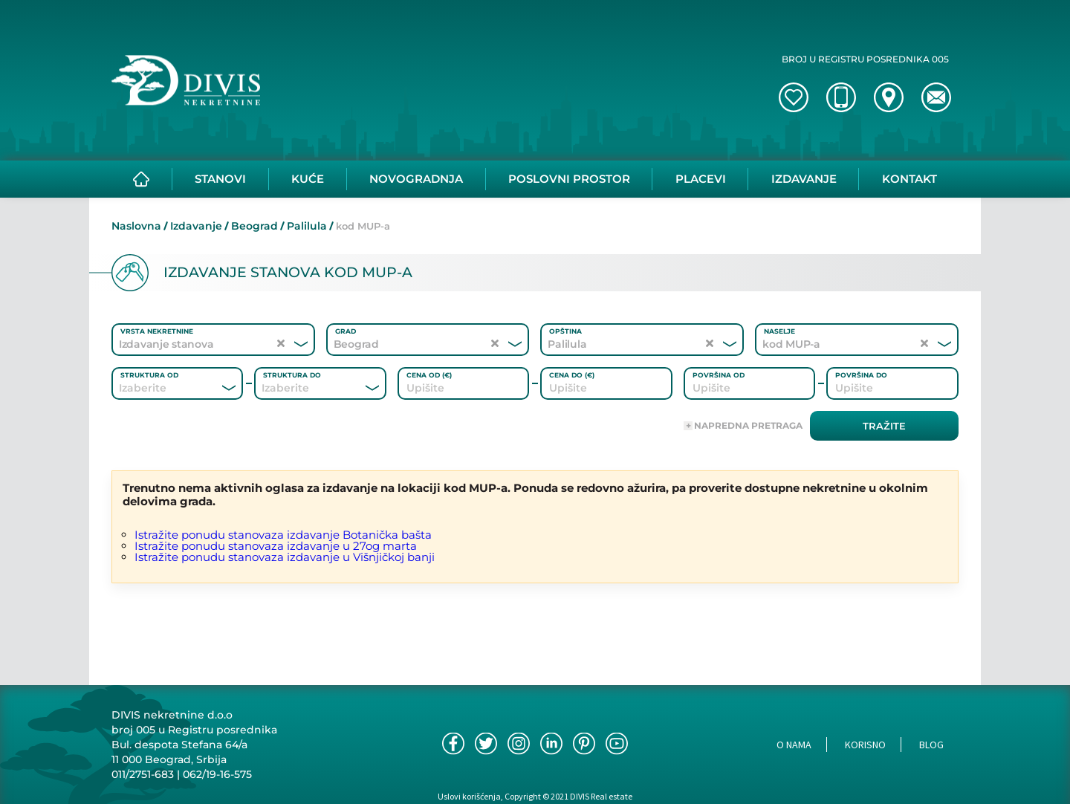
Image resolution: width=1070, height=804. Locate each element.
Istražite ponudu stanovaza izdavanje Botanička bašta (283, 535)
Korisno (865, 744)
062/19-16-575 (217, 774)
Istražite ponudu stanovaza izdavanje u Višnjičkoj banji (284, 557)
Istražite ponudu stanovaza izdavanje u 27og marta (275, 546)
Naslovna (136, 226)
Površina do (861, 375)
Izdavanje (196, 226)
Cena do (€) (571, 375)
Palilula (307, 226)
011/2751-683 (142, 774)
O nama (793, 744)
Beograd (254, 226)
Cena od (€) (429, 375)
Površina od (719, 375)
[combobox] (157, 387)
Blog (931, 744)
